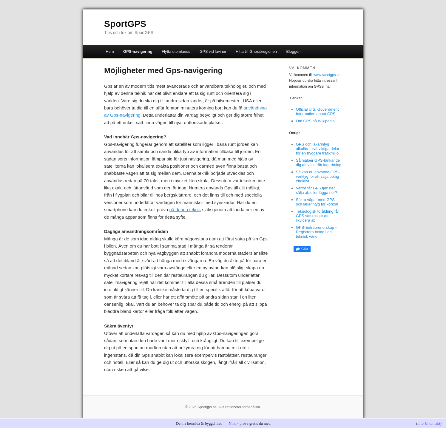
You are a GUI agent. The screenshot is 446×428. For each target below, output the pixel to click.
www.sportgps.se (327, 75)
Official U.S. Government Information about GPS (317, 111)
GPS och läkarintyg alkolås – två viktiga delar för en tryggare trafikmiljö (317, 148)
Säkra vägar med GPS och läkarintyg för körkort (317, 201)
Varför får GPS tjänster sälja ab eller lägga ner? (316, 190)
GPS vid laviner (213, 51)
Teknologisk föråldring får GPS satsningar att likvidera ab (317, 216)
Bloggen (293, 51)
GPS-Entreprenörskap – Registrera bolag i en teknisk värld (316, 232)
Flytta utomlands (176, 51)
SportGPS (125, 24)
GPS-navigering (137, 51)
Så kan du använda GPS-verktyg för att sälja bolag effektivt (318, 176)
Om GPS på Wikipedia (315, 121)
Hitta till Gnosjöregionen (256, 51)
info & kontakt (428, 423)
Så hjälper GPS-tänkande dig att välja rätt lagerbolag (318, 162)
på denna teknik (185, 209)
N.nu (232, 423)
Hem (110, 51)
